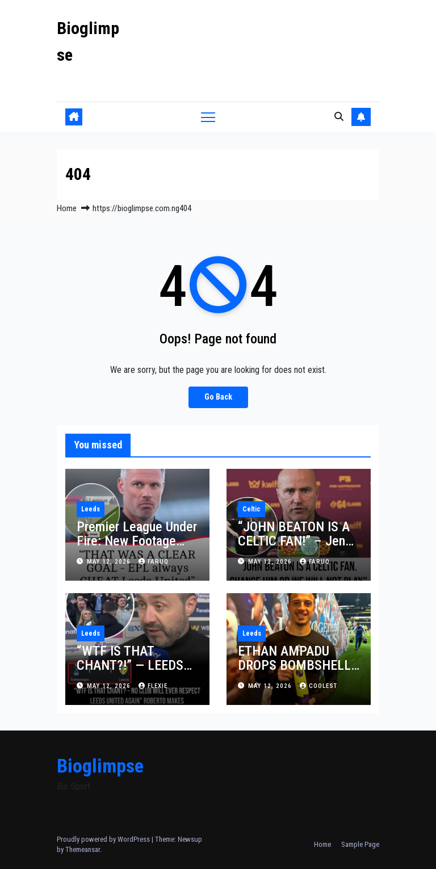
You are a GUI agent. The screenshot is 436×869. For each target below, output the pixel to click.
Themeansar (82, 849)
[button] (338, 116)
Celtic (251, 509)
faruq (154, 561)
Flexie (153, 686)
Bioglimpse (100, 765)
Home (67, 208)
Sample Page (360, 844)
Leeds (90, 509)
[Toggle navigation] (208, 116)
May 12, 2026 (110, 561)
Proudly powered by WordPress (104, 839)
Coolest (318, 686)
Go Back (218, 397)
